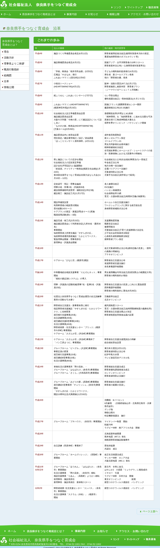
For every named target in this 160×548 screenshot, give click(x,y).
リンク (117, 7)
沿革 (6, 81)
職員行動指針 (11, 69)
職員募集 (153, 7)
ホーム (7, 14)
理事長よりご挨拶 (14, 63)
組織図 (8, 75)
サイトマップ (135, 7)
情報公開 (114, 14)
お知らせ (93, 14)
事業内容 (72, 14)
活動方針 (9, 57)
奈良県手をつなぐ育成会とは (38, 14)
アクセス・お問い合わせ (145, 14)
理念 (6, 51)
